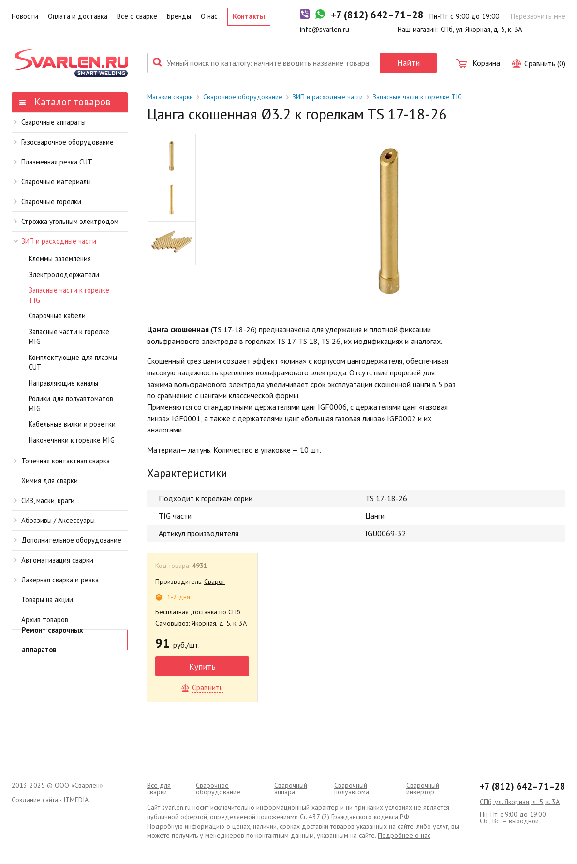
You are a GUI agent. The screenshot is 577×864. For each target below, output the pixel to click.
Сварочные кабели (57, 315)
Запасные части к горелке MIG (69, 336)
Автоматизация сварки (53, 560)
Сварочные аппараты (50, 122)
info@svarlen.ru (324, 29)
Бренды (179, 16)
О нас (209, 16)
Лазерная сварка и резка (56, 579)
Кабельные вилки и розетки (72, 424)
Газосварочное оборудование (64, 142)
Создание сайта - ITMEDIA (50, 799)
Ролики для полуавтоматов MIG (71, 403)
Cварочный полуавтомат (352, 788)
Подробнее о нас (404, 835)
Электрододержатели (64, 274)
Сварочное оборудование (242, 96)
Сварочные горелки (47, 201)
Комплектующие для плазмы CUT (73, 362)
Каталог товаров (65, 101)
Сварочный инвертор (422, 788)
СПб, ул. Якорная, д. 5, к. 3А (520, 801)
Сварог (214, 581)
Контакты (249, 16)
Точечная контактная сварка (62, 460)
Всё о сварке (137, 16)
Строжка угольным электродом (66, 221)
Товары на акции (47, 599)
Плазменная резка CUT (53, 161)
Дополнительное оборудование (67, 540)
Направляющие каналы (63, 382)
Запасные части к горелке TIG (69, 295)
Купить (202, 666)
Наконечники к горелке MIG (72, 440)
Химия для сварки (49, 480)
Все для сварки (159, 788)
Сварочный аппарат (290, 788)
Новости (25, 16)
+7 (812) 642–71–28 (522, 786)
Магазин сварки (170, 96)
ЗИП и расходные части (55, 241)
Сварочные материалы (52, 181)
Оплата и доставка (77, 16)
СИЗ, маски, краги (44, 500)
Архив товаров (44, 619)
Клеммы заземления (60, 258)
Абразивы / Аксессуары (54, 520)
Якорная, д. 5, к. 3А (219, 623)
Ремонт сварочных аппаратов (52, 640)
